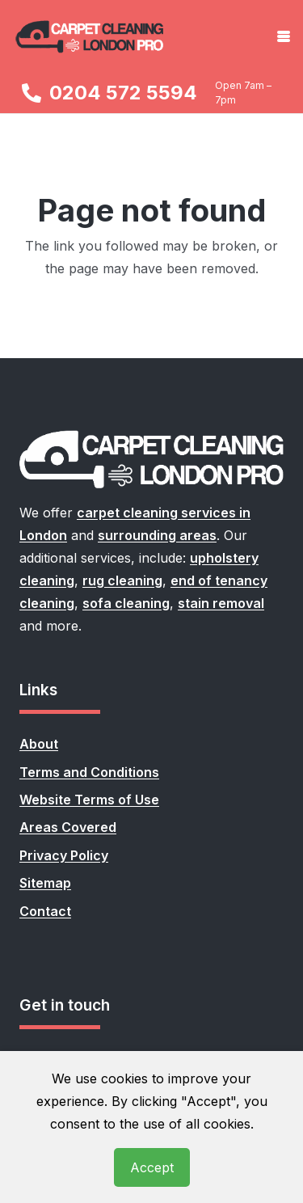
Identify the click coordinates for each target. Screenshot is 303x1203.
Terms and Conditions (89, 772)
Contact (45, 911)
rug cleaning (122, 580)
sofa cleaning (126, 603)
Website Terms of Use (89, 799)
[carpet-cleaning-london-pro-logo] (90, 36)
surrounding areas (157, 535)
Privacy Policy (63, 855)
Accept (152, 1167)
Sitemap (45, 883)
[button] (284, 36)
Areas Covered (67, 827)
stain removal (221, 603)
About (38, 744)
